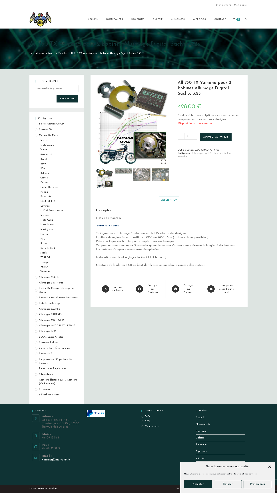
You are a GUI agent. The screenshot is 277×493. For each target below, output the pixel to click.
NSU (42, 239)
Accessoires (45, 389)
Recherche (67, 99)
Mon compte (223, 5)
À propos (201, 451)
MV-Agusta (46, 229)
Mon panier (241, 5)
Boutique (201, 431)
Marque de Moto (223, 153)
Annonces (201, 444)
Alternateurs (46, 374)
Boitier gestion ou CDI (52, 124)
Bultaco (44, 173)
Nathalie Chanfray (47, 489)
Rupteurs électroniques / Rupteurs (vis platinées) (58, 382)
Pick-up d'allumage (49, 303)
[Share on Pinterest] (183, 289)
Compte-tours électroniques (54, 348)
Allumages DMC (48, 331)
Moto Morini (47, 225)
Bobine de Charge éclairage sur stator (56, 290)
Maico (43, 140)
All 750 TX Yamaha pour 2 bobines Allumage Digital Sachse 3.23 (106, 53)
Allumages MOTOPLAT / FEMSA (57, 326)
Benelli (43, 159)
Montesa (45, 215)
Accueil (200, 417)
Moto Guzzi (46, 220)
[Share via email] (222, 289)
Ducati (44, 182)
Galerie (200, 438)
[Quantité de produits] (187, 136)
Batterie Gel (46, 129)
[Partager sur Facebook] (147, 289)
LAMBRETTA (47, 201)
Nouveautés (203, 424)
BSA (42, 168)
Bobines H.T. (45, 354)
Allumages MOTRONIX (52, 320)
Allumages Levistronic (51, 283)
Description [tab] (169, 200)
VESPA (44, 267)
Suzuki (43, 253)
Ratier (43, 243)
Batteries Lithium (48, 342)
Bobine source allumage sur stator (58, 298)
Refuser (228, 484)
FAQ (147, 416)
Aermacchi (46, 154)
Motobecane (47, 145)
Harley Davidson (49, 187)
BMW (43, 164)
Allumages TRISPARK (50, 314)
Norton (44, 234)
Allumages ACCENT (50, 277)
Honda (44, 192)
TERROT (45, 257)
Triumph (44, 262)
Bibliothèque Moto (49, 395)
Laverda (45, 206)
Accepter (198, 484)
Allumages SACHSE (202, 153)
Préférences (257, 484)
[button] (269, 467)
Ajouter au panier (215, 137)
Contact (201, 458)
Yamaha (182, 157)
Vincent (44, 149)
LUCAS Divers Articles (52, 211)
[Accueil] (30, 53)
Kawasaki (45, 196)
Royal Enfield (47, 248)
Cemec (44, 178)
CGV (147, 421)
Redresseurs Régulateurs (52, 368)
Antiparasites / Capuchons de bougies (55, 361)
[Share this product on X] (112, 289)
